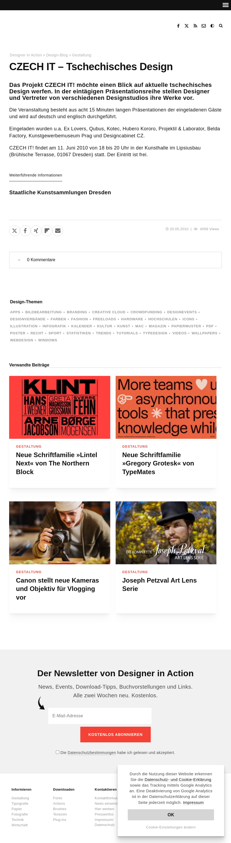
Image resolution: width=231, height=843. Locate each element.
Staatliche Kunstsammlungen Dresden (60, 192)
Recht (36, 333)
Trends (103, 333)
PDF (210, 326)
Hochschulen (162, 319)
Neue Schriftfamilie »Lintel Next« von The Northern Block (56, 463)
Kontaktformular (107, 795)
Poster (17, 333)
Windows (47, 340)
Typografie (20, 801)
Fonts (57, 795)
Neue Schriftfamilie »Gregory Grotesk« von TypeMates (158, 463)
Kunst (123, 326)
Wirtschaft (20, 822)
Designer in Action (36, 24)
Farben (58, 319)
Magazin (157, 326)
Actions (59, 801)
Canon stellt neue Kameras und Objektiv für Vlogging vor (57, 589)
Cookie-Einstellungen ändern (171, 827)
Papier (17, 806)
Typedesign (155, 333)
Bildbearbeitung (43, 312)
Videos (179, 333)
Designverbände (28, 319)
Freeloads (104, 319)
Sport (55, 333)
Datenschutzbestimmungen (92, 750)
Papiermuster (186, 326)
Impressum (193, 802)
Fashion (79, 319)
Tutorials (127, 333)
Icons (188, 319)
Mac (139, 326)
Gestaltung (81, 55)
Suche (221, 26)
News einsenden (108, 801)
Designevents (182, 312)
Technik (18, 817)
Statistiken (79, 333)
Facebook (178, 26)
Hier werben (104, 806)
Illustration (23, 326)
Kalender (81, 326)
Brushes (59, 806)
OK (171, 815)
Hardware (132, 319)
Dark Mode (212, 26)
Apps (15, 312)
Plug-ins (59, 817)
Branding (77, 312)
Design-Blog (57, 55)
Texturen (60, 812)
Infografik (54, 326)
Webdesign (21, 340)
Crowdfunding (146, 312)
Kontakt (204, 26)
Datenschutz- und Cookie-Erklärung (177, 779)
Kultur (104, 326)
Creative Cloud (109, 312)
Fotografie (20, 812)
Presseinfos (104, 812)
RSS (195, 26)
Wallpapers (205, 333)
